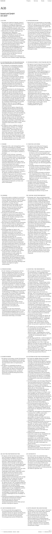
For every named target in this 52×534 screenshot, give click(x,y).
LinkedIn (18, 531)
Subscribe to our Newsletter (8, 531)
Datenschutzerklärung (47, 531)
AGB (43, 531)
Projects (28, 0)
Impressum (40, 531)
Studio (42, 0)
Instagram (14, 531)
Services (36, 0)
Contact (49, 0)
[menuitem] (49, 530)
